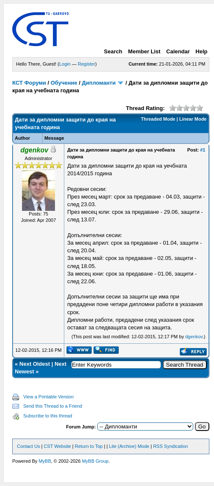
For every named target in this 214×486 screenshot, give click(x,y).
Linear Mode (193, 119)
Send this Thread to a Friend (52, 406)
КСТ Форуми (29, 83)
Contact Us (28, 446)
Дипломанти (99, 83)
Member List (144, 51)
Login (65, 63)
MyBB (44, 461)
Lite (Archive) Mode (129, 446)
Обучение (64, 83)
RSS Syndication (170, 446)
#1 (202, 149)
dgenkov (194, 336)
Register (86, 63)
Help (201, 51)
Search (113, 51)
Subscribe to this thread (47, 415)
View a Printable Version (48, 396)
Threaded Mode (158, 119)
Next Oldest (34, 364)
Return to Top (89, 446)
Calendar (178, 51)
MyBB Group (95, 461)
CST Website (57, 446)
